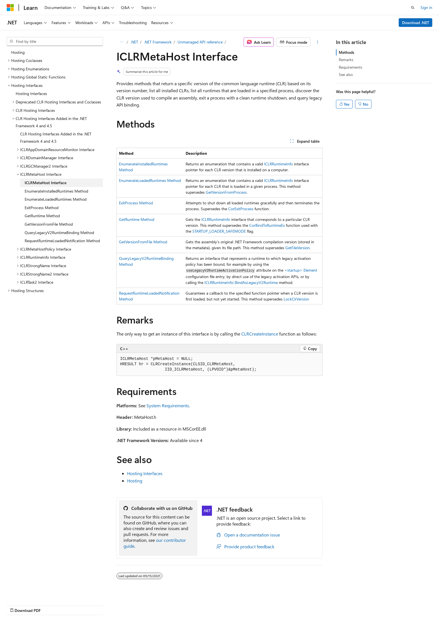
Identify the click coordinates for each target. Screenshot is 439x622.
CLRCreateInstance (259, 334)
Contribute (303, 604)
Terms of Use (353, 604)
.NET (134, 42)
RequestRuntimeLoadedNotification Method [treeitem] (62, 240)
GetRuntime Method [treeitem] (42, 215)
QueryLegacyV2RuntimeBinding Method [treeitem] (59, 232)
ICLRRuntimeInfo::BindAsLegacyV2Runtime (241, 282)
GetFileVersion (297, 247)
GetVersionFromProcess (226, 192)
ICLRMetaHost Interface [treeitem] (45, 182)
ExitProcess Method (136, 202)
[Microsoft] (10, 7)
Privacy (325, 604)
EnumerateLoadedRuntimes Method (150, 180)
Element (300, 270)
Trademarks (381, 604)
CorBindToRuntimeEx (267, 225)
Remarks (346, 59)
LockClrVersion (296, 299)
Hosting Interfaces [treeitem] (31, 93)
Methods (346, 52)
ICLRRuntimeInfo (278, 164)
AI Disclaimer (221, 604)
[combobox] (55, 41)
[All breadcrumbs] (121, 42)
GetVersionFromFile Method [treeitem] (49, 224)
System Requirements (167, 405)
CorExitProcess (240, 208)
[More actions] (318, 42)
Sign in (426, 7)
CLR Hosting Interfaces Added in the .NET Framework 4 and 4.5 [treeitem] (55, 137)
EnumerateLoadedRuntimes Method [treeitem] (56, 199)
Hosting (134, 481)
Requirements (350, 67)
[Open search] (412, 8)
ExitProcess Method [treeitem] (42, 207)
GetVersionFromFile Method (143, 241)
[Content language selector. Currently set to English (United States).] (32, 604)
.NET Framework (158, 42)
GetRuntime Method (136, 219)
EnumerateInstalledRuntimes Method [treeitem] (56, 191)
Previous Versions (254, 604)
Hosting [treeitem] (18, 52)
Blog (279, 604)
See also (346, 74)
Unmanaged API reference (200, 42)
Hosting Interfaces (144, 473)
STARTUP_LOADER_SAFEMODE (219, 231)
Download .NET (415, 22)
